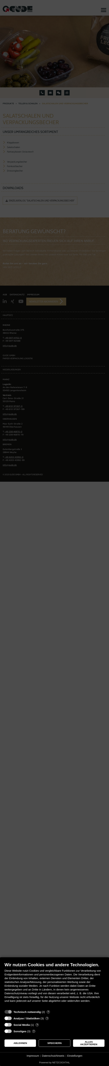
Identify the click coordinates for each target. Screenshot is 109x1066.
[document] (54, 985)
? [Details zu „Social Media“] (37, 1024)
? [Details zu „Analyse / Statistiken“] (47, 1018)
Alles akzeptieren (88, 1043)
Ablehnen (20, 1043)
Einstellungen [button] (74, 1055)
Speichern (54, 1043)
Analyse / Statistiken (26, 1018)
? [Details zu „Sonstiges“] (34, 1031)
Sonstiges (19, 1031)
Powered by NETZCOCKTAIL (54, 1062)
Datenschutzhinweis (53, 1055)
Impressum (33, 1055)
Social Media (21, 1024)
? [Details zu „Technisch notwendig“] (48, 1012)
